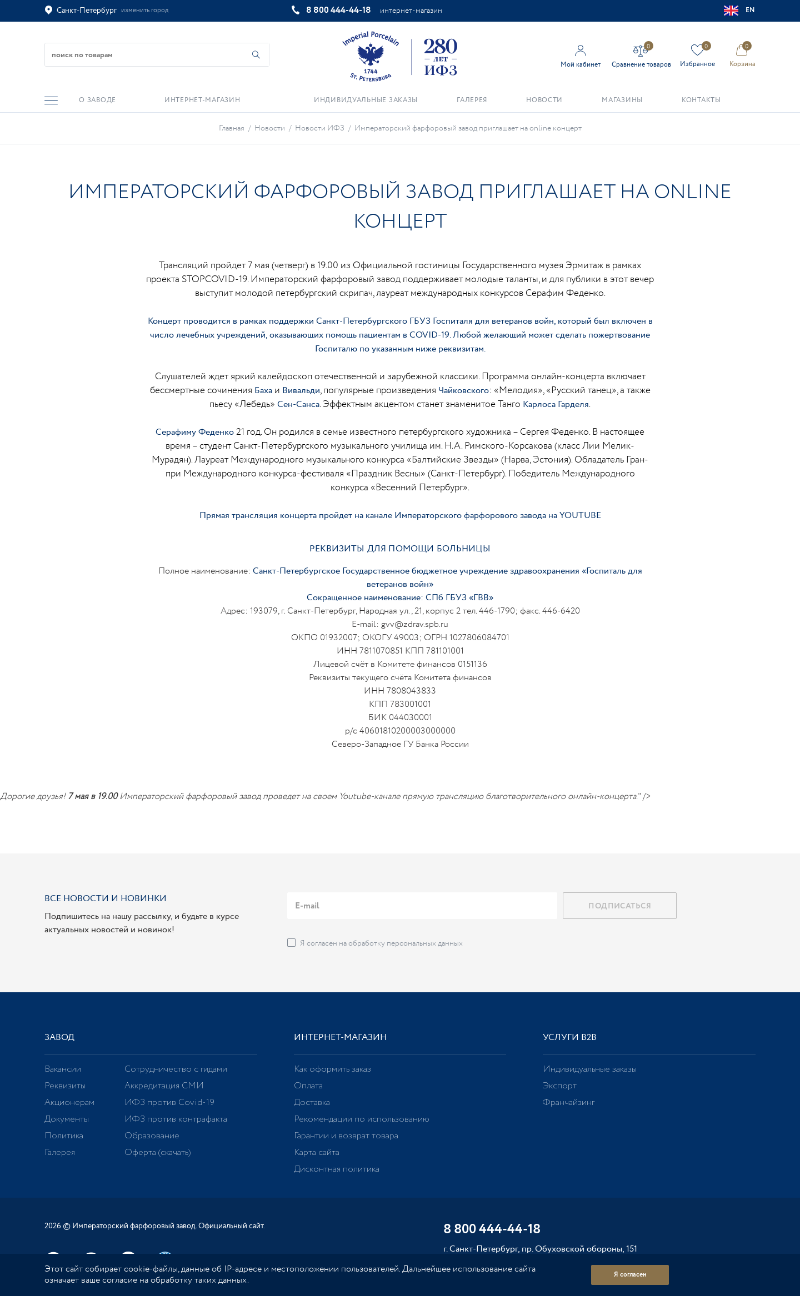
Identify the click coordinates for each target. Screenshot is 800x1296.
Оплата (308, 1085)
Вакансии (62, 1069)
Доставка (312, 1102)
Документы (66, 1119)
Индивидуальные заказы (590, 1069)
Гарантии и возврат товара (346, 1135)
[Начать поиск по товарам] (256, 54)
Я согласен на (381, 943)
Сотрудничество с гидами (175, 1069)
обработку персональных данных (405, 943)
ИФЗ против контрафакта (175, 1119)
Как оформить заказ (332, 1069)
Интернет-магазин (340, 1037)
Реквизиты (65, 1085)
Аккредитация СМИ (164, 1085)
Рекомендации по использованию (361, 1119)
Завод (59, 1037)
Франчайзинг (568, 1102)
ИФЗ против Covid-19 (169, 1102)
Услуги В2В (570, 1037)
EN (740, 11)
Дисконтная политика (336, 1169)
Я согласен (630, 1274)
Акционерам (69, 1102)
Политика (63, 1135)
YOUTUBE (580, 515)
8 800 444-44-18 (338, 10)
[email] (422, 905)
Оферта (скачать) (157, 1152)
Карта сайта (316, 1152)
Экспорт (560, 1085)
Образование (151, 1135)
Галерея (59, 1152)
